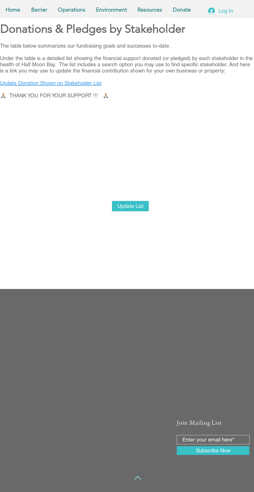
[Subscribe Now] (213, 450)
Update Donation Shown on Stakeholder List (51, 83)
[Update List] (130, 206)
